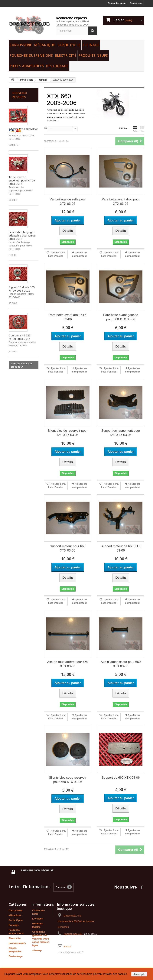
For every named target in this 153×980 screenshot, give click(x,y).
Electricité (65, 55)
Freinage (91, 45)
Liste (142, 128)
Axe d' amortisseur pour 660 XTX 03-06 (121, 664)
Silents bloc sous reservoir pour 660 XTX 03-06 (67, 780)
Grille (135, 128)
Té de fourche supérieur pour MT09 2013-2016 (22, 180)
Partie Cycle (68, 45)
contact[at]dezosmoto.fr (70, 952)
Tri (45, 128)
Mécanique (44, 45)
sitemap (36, 950)
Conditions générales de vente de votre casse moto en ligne (40, 938)
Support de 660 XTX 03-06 (121, 777)
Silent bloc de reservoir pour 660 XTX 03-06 (68, 433)
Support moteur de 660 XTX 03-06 (121, 548)
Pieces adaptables (27, 66)
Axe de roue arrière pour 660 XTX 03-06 (67, 664)
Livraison (37, 918)
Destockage (57, 66)
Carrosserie (21, 45)
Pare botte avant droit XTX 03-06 (67, 317)
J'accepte (139, 974)
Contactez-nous (117, 3)
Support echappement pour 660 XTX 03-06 (120, 433)
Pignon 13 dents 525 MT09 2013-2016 (22, 289)
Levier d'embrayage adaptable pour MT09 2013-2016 (22, 235)
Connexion (136, 3)
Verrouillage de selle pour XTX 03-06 (68, 202)
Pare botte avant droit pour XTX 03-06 (121, 202)
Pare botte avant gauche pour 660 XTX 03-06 (120, 317)
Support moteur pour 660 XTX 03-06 (68, 548)
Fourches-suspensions (31, 55)
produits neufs (93, 55)
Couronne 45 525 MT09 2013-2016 (20, 337)
